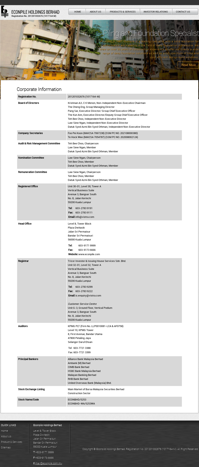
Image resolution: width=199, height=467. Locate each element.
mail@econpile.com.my (48, 463)
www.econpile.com (89, 254)
